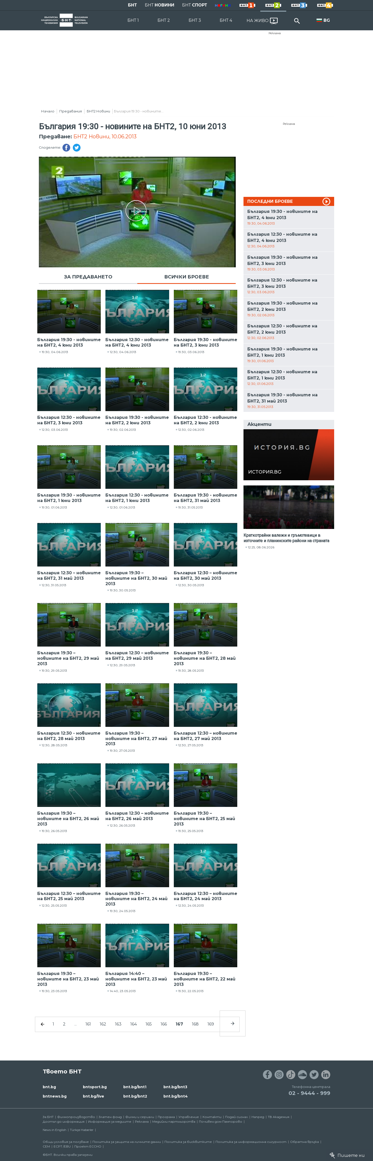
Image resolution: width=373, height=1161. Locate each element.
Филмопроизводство (76, 1117)
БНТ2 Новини (98, 111)
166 (164, 1024)
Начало (47, 111)
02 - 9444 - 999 (309, 1093)
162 (103, 1024)
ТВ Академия (278, 1117)
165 (149, 1024)
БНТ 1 (133, 20)
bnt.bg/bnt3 (175, 1087)
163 (118, 1024)
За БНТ (48, 1117)
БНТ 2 (163, 20)
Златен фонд (110, 1117)
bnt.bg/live (93, 1096)
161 (88, 1024)
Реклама (275, 33)
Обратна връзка (304, 1142)
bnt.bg (49, 1087)
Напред (258, 1117)
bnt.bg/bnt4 (175, 1096)
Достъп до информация (63, 1121)
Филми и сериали (139, 1117)
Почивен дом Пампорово (220, 1121)
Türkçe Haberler (82, 1130)
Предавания (70, 111)
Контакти (212, 1117)
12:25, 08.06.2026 (261, 547)
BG (327, 20)
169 (210, 1024)
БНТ (132, 5)
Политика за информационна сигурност (251, 1142)
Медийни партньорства (173, 1121)
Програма (166, 1117)
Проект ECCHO (87, 1146)
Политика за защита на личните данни (126, 1142)
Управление (188, 1117)
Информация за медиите (109, 1121)
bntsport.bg (95, 1087)
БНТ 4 (226, 20)
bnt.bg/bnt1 (134, 1087)
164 (133, 1024)
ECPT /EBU (62, 1146)
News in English (54, 1130)
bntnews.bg (55, 1096)
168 (195, 1024)
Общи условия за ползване (66, 1142)
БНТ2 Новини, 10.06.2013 (105, 136)
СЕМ (46, 1146)
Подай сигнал (236, 1117)
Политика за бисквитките (188, 1142)
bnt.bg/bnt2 (135, 1096)
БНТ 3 (195, 20)
